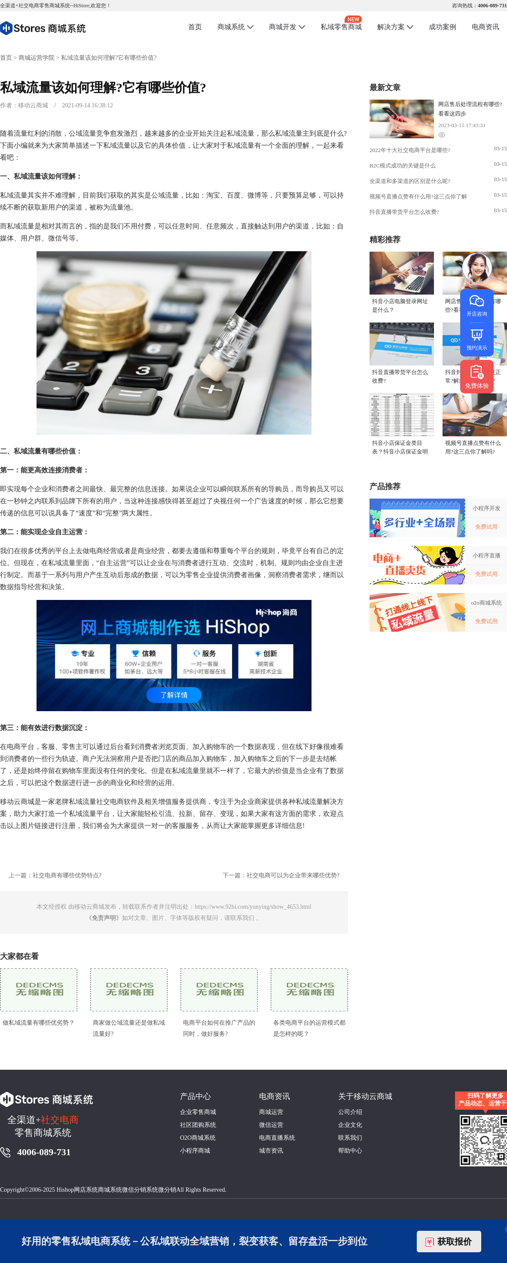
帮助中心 (350, 1150)
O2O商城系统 (198, 1138)
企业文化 (350, 1125)
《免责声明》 (104, 918)
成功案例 (442, 26)
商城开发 (282, 26)
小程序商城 (195, 1150)
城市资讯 (271, 1150)
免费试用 (486, 526)
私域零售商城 (341, 22)
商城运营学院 (36, 58)
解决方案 (391, 26)
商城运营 (271, 1112)
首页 (195, 26)
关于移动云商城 (365, 1096)
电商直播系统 (277, 1138)
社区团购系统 (198, 1125)
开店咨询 (477, 305)
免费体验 (477, 376)
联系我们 (350, 1138)
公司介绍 (350, 1112)
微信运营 (271, 1125)
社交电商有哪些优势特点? (67, 875)
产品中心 (195, 1096)
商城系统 (231, 26)
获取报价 (448, 1242)
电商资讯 (485, 26)
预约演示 (477, 339)
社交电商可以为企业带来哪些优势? (293, 875)
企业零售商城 (198, 1112)
